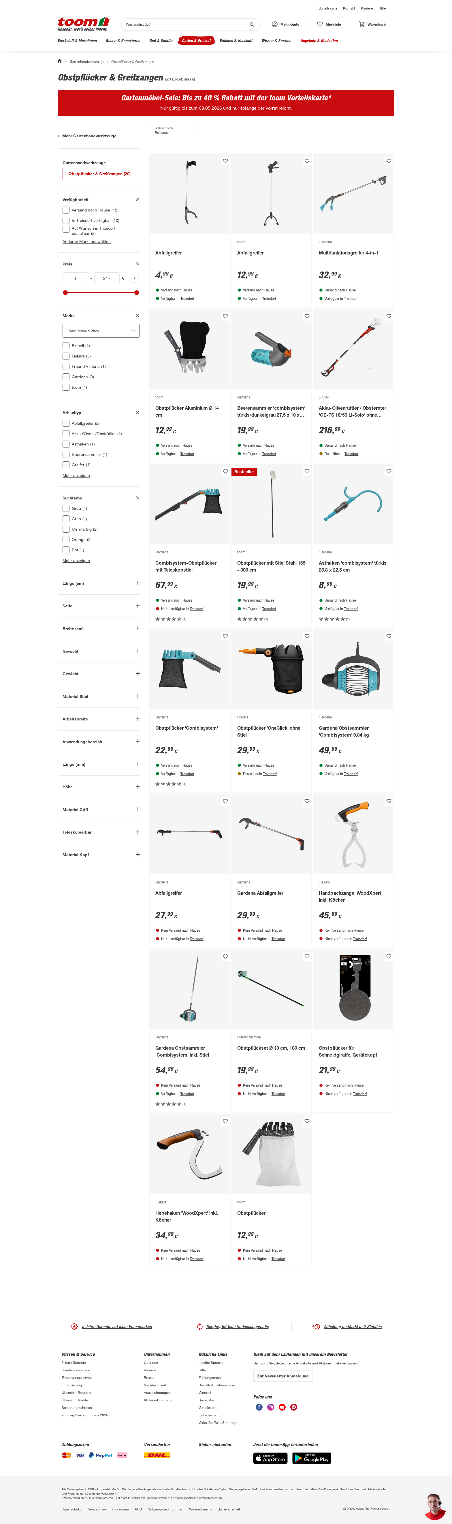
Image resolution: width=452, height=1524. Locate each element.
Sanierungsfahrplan (77, 1407)
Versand (205, 1392)
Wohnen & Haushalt (236, 40)
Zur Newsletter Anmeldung (283, 1375)
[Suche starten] (251, 24)
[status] (329, 24)
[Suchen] (187, 24)
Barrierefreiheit (229, 1509)
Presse (149, 1377)
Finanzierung (72, 1385)
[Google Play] (311, 1458)
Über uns (151, 1362)
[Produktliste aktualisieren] (134, 278)
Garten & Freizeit (196, 40)
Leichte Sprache (211, 1362)
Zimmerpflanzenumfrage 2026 (85, 1415)
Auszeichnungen (157, 1392)
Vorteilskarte (328, 8)
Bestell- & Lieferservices (217, 1385)
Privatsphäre (96, 1509)
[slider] (65, 292)
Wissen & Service (276, 40)
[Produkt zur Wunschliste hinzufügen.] (225, 161)
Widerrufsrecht (200, 1509)
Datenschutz (71, 1509)
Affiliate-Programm (158, 1400)
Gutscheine (207, 1415)
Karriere (367, 8)
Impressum (120, 1509)
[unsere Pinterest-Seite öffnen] (293, 1407)
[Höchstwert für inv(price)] (107, 278)
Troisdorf (187, 298)
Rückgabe (206, 1400)
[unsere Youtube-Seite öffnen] (282, 1407)
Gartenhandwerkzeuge (87, 61)
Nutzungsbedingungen (165, 1509)
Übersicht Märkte (75, 1400)
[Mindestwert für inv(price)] (75, 278)
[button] (285, 24)
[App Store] (270, 1458)
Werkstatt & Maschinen (77, 40)
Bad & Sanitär (161, 40)
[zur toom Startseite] (84, 24)
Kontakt (349, 8)
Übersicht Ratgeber (76, 1392)
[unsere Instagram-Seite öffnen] (270, 1407)
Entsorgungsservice (77, 1377)
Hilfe (382, 8)
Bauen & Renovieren (123, 40)
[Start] (60, 61)
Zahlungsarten (210, 1377)
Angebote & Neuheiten (319, 40)
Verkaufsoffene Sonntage (218, 1422)
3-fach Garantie (74, 1362)
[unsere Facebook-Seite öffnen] (259, 1407)
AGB (138, 1509)
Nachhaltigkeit (155, 1385)
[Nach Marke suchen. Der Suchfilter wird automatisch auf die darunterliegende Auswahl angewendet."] (101, 331)
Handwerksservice (76, 1370)
